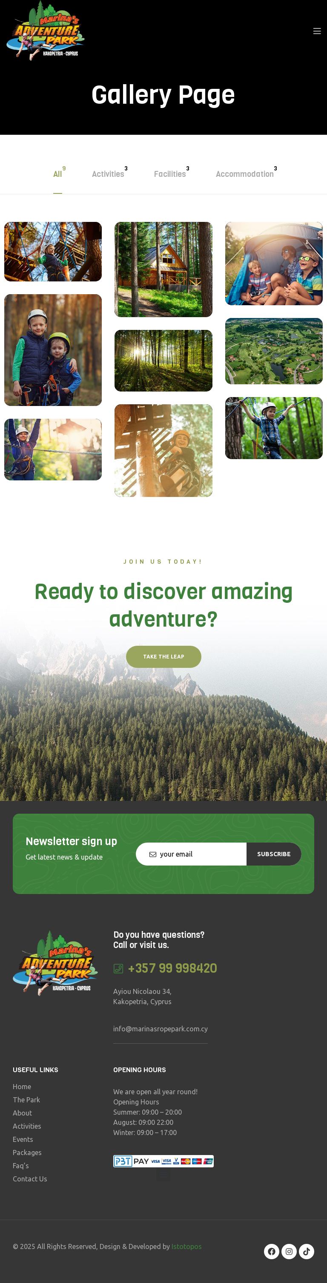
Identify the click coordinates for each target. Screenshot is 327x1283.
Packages (27, 1152)
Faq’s (21, 1165)
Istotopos (187, 1246)
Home (22, 1086)
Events (23, 1139)
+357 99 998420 (172, 968)
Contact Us (30, 1179)
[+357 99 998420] (118, 968)
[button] (163, 657)
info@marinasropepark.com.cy (160, 1029)
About (22, 1113)
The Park (26, 1100)
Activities (27, 1126)
